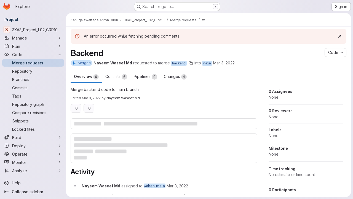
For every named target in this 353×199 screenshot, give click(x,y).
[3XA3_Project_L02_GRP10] (33, 29)
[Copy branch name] (190, 63)
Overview (86, 77)
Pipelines (145, 77)
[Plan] (33, 46)
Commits (116, 77)
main (207, 63)
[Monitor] (33, 162)
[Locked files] (33, 129)
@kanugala (154, 186)
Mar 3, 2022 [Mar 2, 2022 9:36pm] (224, 63)
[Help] (33, 183)
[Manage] (33, 38)
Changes (175, 77)
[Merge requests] (33, 63)
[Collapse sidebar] (33, 192)
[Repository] (33, 71)
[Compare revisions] (33, 112)
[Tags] (33, 96)
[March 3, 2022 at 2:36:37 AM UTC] (177, 186)
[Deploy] (33, 146)
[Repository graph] (33, 104)
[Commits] (33, 87)
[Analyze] (33, 170)
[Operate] (33, 154)
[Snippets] (33, 121)
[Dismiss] (339, 36)
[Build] (33, 137)
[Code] (33, 54)
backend (179, 63)
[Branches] (33, 79)
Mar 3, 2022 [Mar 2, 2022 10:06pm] (91, 98)
